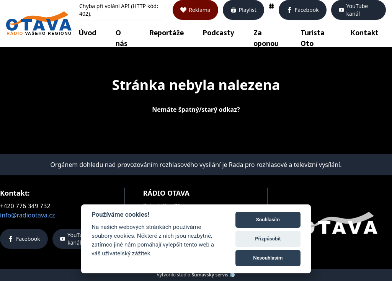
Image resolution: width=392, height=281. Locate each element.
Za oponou (266, 38)
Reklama (195, 9)
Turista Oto (313, 38)
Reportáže (167, 32)
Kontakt (365, 32)
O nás (121, 38)
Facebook (302, 9)
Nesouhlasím (268, 258)
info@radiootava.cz (27, 215)
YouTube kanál (353, 9)
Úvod (87, 32)
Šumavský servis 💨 (213, 274)
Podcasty (218, 32)
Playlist (243, 9)
